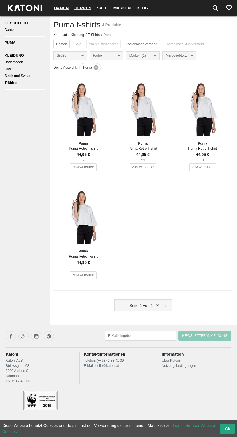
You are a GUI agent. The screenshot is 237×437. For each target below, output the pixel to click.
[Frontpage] (25, 8)
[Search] (215, 8)
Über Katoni (171, 361)
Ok (227, 428)
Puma (10, 42)
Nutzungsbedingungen (179, 366)
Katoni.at (60, 35)
